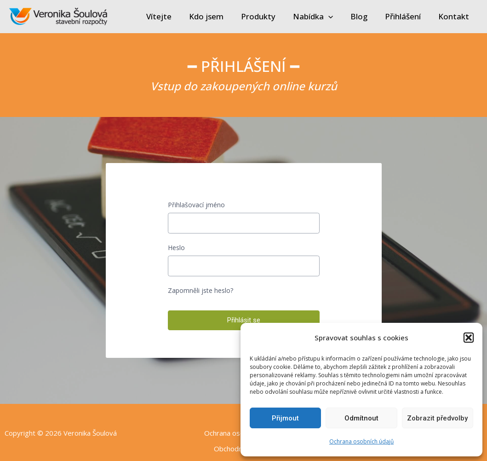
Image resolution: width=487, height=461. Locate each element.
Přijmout (285, 418)
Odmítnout (361, 418)
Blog (363, 16)
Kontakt (454, 16)
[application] (334, 16)
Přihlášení (406, 16)
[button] (468, 337)
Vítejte (170, 16)
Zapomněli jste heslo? (200, 290)
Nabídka (319, 16)
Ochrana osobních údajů (361, 441)
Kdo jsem (216, 16)
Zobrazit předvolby (437, 418)
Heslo (176, 247)
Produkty (266, 16)
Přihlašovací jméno (196, 204)
